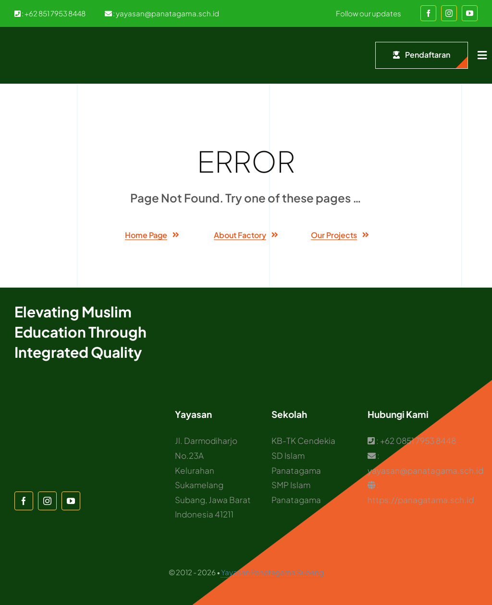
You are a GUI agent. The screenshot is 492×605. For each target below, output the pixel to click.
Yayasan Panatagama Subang (272, 572)
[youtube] (470, 13)
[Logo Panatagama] (33, 41)
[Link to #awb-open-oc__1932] (482, 55)
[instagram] (449, 13)
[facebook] (428, 13)
